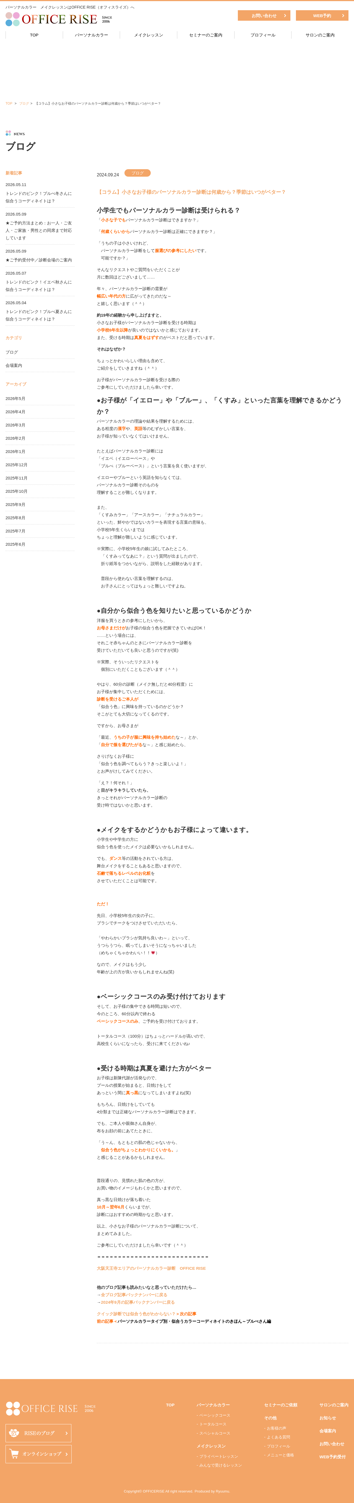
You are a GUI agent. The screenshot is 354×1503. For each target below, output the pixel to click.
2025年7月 (15, 531)
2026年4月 (15, 411)
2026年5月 (15, 398)
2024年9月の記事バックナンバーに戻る (138, 1302)
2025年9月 (15, 504)
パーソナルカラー (91, 35)
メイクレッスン (148, 35)
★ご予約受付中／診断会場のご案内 (39, 260)
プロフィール (263, 35)
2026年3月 (15, 425)
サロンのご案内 (320, 35)
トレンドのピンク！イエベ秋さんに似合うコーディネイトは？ (39, 286)
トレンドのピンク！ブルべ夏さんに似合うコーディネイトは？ (39, 315)
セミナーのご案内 (205, 35)
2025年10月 (17, 491)
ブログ (24, 103)
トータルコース (213, 1424)
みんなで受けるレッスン (220, 1465)
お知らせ (327, 1417)
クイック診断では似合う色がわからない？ (136, 1313)
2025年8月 (15, 517)
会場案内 (14, 365)
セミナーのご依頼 (280, 1405)
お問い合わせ (264, 15)
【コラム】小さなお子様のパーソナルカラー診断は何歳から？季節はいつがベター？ (191, 192)
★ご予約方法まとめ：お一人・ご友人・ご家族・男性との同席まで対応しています (39, 230)
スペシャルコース (214, 1433)
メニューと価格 (280, 1455)
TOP (34, 35)
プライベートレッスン (218, 1456)
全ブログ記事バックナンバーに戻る (134, 1294)
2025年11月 (17, 478)
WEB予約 (322, 15)
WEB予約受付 (332, 1456)
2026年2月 (15, 438)
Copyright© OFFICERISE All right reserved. (158, 1491)
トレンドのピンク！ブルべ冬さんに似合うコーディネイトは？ (39, 197)
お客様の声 (276, 1428)
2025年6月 (15, 544)
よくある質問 (278, 1437)
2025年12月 (17, 464)
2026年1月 (15, 451)
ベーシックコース (214, 1415)
